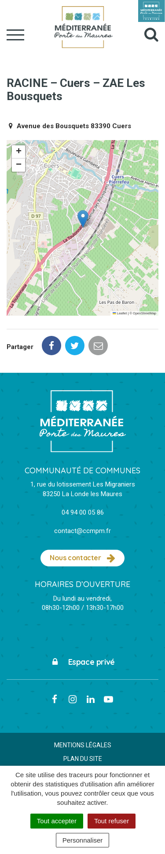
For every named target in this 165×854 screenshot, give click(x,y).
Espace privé (82, 662)
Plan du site (82, 758)
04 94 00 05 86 (83, 512)
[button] (82, 219)
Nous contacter (82, 558)
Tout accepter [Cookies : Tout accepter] (57, 821)
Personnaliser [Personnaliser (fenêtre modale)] (82, 840)
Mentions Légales (82, 745)
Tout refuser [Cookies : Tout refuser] (111, 821)
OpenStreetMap (144, 313)
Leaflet (120, 313)
